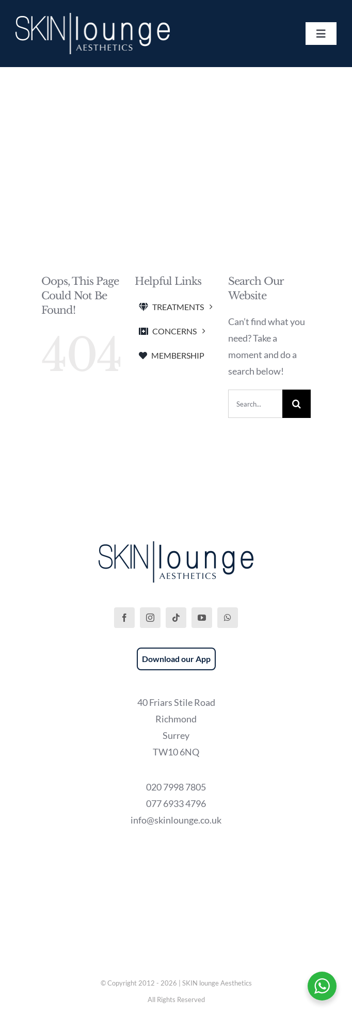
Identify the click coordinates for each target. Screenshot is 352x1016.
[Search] (296, 404)
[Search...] (255, 404)
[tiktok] (176, 617)
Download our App (176, 659)
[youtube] (201, 617)
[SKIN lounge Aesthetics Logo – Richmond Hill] (92, 17)
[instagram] (150, 617)
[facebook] (124, 617)
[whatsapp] (227, 617)
